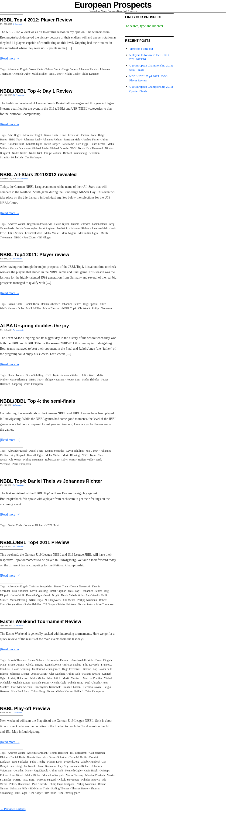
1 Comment (17, 24)
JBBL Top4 (15, 139)
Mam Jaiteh (53, 678)
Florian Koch (54, 761)
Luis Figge (82, 144)
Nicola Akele (58, 682)
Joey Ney (63, 766)
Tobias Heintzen (67, 604)
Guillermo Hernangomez (46, 669)
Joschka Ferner (90, 139)
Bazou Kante (36, 69)
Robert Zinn (73, 379)
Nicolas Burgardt (46, 779)
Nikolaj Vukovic (90, 779)
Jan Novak (30, 766)
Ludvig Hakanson (18, 678)
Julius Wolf (88, 375)
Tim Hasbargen (33, 157)
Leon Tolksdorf (33, 233)
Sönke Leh (17, 157)
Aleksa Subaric (36, 660)
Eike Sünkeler (20, 591)
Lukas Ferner (97, 144)
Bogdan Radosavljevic (39, 224)
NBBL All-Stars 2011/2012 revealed (38, 174)
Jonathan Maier (22, 770)
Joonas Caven (39, 673)
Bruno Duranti (16, 664)
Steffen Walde (85, 459)
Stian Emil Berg (20, 691)
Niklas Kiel (35, 153)
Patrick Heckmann (19, 784)
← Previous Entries (13, 809)
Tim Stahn (50, 793)
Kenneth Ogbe (22, 73)
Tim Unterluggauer (69, 793)
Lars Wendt (92, 595)
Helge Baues (69, 69)
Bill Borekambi (78, 752)
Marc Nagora (69, 233)
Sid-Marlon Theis (39, 788)
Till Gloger (44, 237)
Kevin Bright (52, 595)
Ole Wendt (84, 308)
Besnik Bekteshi (59, 752)
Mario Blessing (51, 308)
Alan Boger (14, 135)
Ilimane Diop (89, 669)
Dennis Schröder (80, 224)
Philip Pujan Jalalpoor (62, 784)
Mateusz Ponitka (92, 678)
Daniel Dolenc (53, 664)
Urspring (17, 384)
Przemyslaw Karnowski (48, 687)
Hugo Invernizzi (71, 669)
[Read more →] (10, 58)
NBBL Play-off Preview (25, 708)
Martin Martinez (71, 678)
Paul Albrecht (93, 682)
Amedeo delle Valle (82, 660)
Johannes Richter (88, 69)
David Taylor (61, 224)
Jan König (62, 228)
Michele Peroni (40, 682)
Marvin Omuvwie (20, 148)
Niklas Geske (72, 73)
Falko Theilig (37, 761)
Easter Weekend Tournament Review (40, 621)
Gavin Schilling (35, 375)
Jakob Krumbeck (90, 761)
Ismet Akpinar (47, 228)
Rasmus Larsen (72, 687)
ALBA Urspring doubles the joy (34, 325)
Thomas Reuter (80, 788)
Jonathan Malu (72, 139)
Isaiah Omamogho (26, 228)
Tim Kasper (36, 793)
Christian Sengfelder (40, 586)
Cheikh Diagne (34, 664)
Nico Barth (29, 779)
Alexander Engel (17, 69)
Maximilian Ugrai (89, 233)
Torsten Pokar (85, 604)
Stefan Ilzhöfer (90, 379)
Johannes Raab (32, 139)
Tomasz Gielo (54, 691)
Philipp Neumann (102, 308)
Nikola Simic (75, 682)
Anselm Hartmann (37, 752)
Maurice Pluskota (95, 775)
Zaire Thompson (33, 384)
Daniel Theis (31, 304)
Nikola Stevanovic (68, 779)
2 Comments (18, 626)
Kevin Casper (52, 144)
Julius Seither (15, 233)
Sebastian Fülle (18, 788)
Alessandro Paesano (58, 660)
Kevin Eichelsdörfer (72, 595)
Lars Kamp (68, 144)
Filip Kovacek (91, 664)
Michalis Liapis (21, 682)
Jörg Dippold (90, 304)
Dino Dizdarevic (70, 135)
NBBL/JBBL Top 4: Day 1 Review (36, 91)
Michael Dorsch (59, 148)
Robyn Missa (68, 459)
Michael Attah (40, 148)
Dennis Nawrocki (80, 586)
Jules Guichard (57, 673)
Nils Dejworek (53, 600)
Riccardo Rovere (92, 687)
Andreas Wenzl (16, 224)
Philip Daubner (90, 73)
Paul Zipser (30, 237)
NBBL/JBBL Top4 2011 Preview (34, 542)
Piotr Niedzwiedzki (22, 687)
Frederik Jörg (71, 761)
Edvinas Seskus (72, 664)
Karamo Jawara (91, 673)
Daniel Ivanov (16, 375)
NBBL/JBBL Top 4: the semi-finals (37, 401)
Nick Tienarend (94, 148)
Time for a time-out (141, 48)
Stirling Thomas (60, 788)
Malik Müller (39, 73)
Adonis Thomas (17, 660)
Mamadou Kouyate (53, 775)
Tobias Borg (38, 691)
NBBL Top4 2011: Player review (34, 254)
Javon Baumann (47, 766)
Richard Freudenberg (75, 153)
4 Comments (17, 405)
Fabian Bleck (52, 69)
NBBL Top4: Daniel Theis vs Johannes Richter (51, 481)
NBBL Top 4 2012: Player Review (36, 19)
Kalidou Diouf (16, 144)
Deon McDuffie (78, 757)
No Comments (18, 95)
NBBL (17, 237)
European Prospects (113, 5)
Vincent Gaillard (74, 691)
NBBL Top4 (56, 73)
